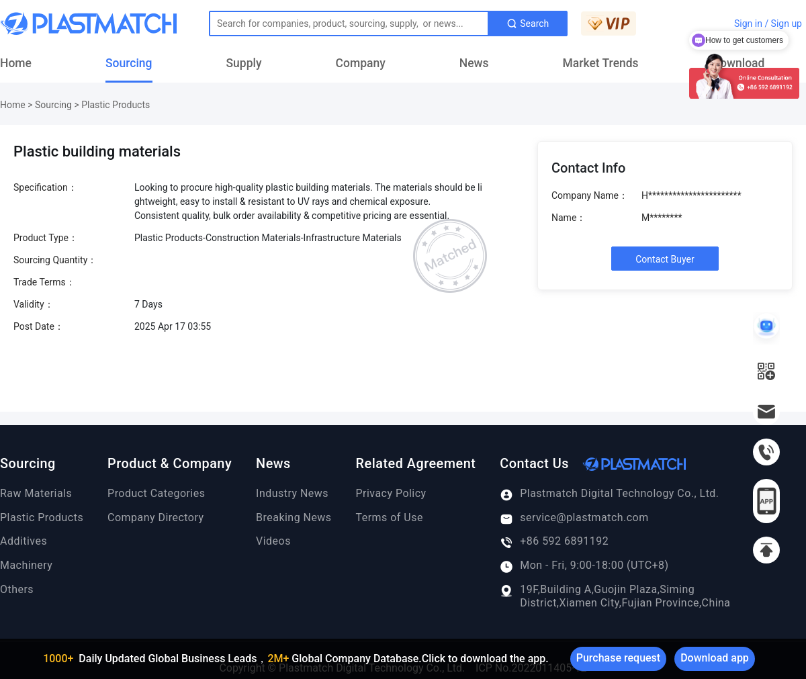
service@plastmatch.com (574, 518)
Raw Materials (36, 493)
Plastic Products (115, 104)
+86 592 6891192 (554, 541)
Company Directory (155, 517)
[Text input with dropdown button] (349, 23)
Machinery (26, 565)
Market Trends (601, 63)
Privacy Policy (391, 493)
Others (17, 589)
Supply (244, 63)
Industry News (292, 493)
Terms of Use (389, 517)
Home (16, 63)
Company (361, 63)
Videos (273, 541)
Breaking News (293, 517)
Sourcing (128, 63)
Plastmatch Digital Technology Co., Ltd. (609, 493)
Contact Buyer (665, 259)
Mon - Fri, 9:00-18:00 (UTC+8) (584, 565)
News (474, 63)
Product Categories (156, 493)
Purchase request (618, 657)
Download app (714, 657)
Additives (23, 541)
